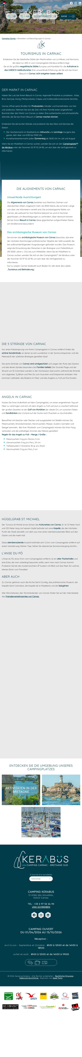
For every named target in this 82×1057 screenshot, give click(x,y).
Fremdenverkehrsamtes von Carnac (22, 596)
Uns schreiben (41, 906)
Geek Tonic (58, 978)
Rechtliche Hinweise (64, 976)
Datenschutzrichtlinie (29, 978)
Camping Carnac (9, 38)
